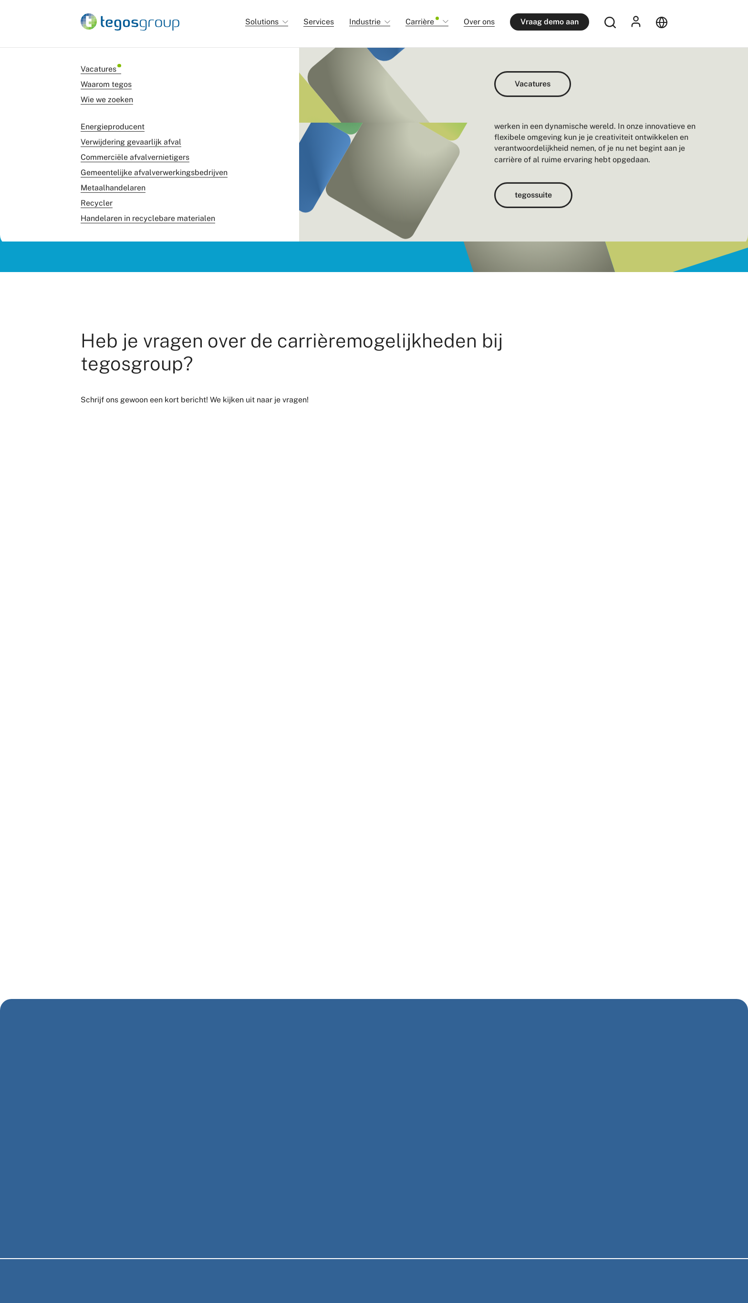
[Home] (130, 22)
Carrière (422, 22)
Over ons (479, 21)
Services (318, 21)
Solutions (262, 22)
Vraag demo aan (549, 21)
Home (88, 61)
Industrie (365, 22)
